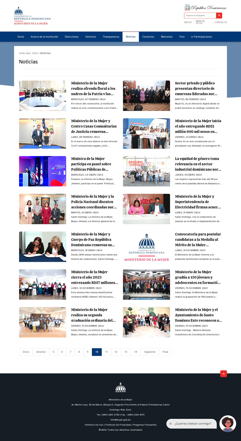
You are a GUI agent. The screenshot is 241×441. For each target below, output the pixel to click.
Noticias (131, 36)
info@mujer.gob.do (120, 420)
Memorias (167, 36)
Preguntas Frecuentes (145, 425)
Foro (182, 36)
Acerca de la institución (44, 36)
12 (116, 352)
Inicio (188, 22)
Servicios (90, 36)
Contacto (221, 22)
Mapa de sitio (200, 22)
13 (126, 352)
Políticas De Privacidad (118, 425)
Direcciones (72, 36)
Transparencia (111, 36)
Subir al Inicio (224, 374)
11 (106, 352)
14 (135, 352)
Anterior (41, 352)
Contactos (148, 36)
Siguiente (149, 352)
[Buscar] (219, 15)
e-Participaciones (201, 36)
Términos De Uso (93, 425)
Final (165, 352)
